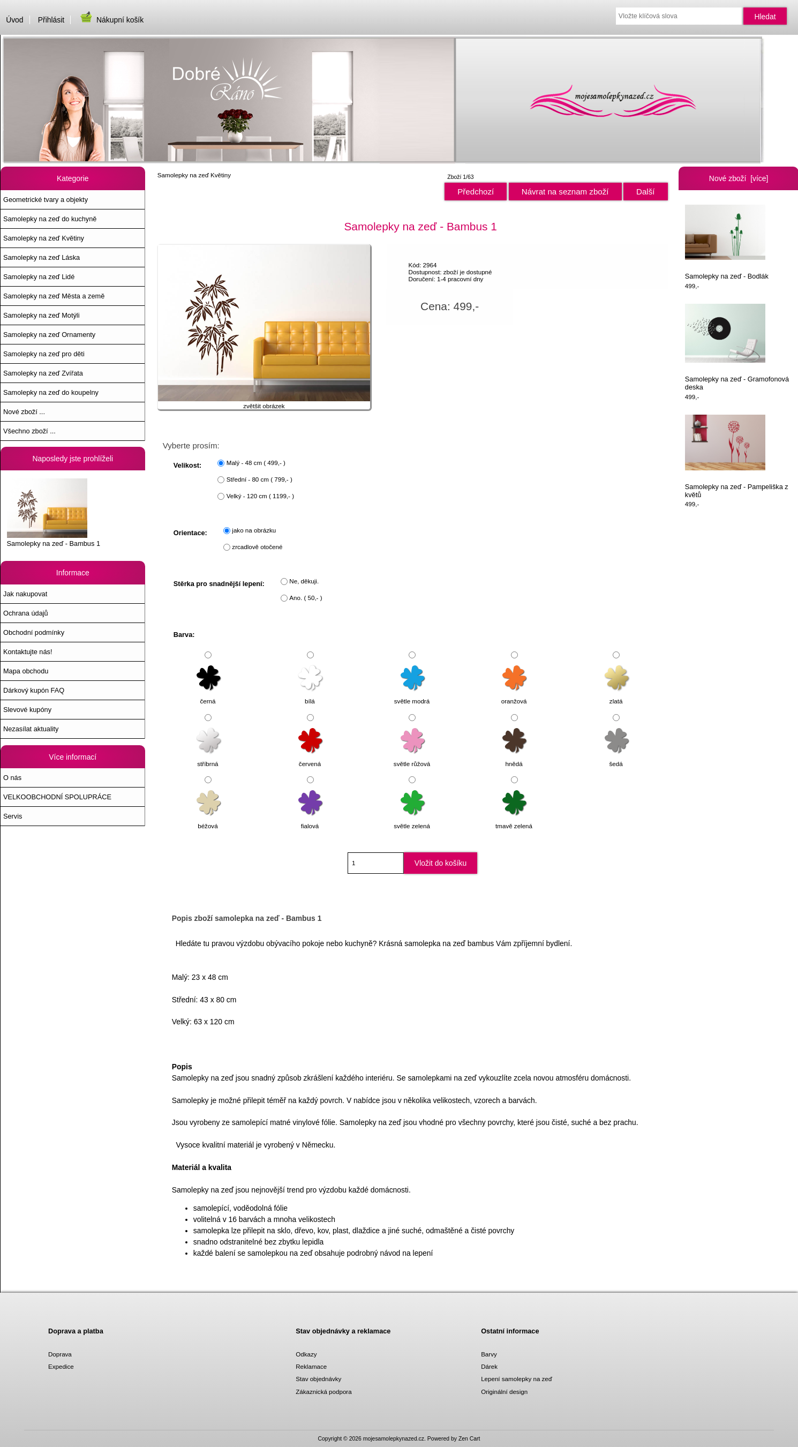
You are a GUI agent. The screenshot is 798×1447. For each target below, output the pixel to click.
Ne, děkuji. (304, 581)
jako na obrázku (254, 530)
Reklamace (311, 1366)
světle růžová (412, 758)
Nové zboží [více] (739, 178)
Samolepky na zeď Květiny (194, 174)
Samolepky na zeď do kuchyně (49, 219)
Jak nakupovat (25, 594)
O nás (12, 778)
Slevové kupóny (27, 710)
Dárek (489, 1366)
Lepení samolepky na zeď (516, 1378)
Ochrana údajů (25, 613)
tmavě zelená (513, 821)
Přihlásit (51, 20)
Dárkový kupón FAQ (33, 690)
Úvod (14, 20)
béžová (209, 821)
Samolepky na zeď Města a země (53, 296)
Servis (12, 816)
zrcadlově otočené (257, 546)
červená (311, 758)
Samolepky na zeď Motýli (41, 315)
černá (209, 696)
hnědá (515, 758)
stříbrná (209, 758)
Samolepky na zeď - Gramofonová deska (737, 347)
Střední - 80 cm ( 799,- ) (259, 479)
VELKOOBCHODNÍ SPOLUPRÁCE (57, 797)
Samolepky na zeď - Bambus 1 (53, 513)
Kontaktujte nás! (27, 652)
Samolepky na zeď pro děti (44, 354)
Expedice (61, 1366)
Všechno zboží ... (29, 431)
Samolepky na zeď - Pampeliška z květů (736, 456)
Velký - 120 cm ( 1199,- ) (260, 495)
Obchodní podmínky (33, 632)
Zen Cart (469, 1439)
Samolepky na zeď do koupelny (51, 392)
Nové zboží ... (24, 412)
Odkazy (306, 1354)
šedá (617, 758)
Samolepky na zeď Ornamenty (49, 335)
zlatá (617, 696)
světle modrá (412, 696)
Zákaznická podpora (323, 1391)
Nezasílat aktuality (30, 729)
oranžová (515, 696)
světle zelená (412, 821)
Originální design (504, 1391)
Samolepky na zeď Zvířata (43, 373)
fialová (311, 821)
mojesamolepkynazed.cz (393, 1439)
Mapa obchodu (25, 671)
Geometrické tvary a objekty (45, 200)
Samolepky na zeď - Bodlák (727, 243)
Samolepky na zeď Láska (41, 257)
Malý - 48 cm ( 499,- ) (256, 462)
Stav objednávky (318, 1378)
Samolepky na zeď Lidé (38, 277)
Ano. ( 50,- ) (305, 597)
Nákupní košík (111, 20)
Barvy (489, 1354)
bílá (311, 696)
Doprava (60, 1354)
